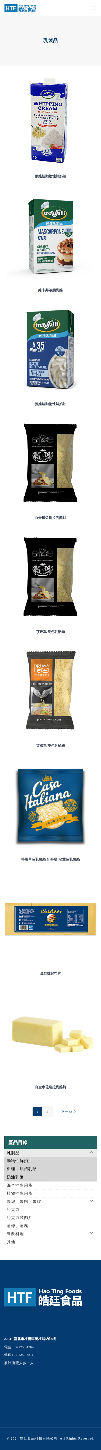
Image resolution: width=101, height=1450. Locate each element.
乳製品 (13, 1153)
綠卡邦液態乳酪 (50, 290)
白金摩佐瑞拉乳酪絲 (50, 518)
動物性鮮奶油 (20, 1161)
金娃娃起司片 (50, 973)
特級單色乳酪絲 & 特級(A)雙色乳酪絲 (50, 859)
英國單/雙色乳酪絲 (50, 746)
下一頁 (69, 1112)
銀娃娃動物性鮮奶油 (50, 176)
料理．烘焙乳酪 (22, 1169)
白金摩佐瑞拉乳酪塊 (50, 1087)
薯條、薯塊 (17, 1226)
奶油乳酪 (15, 1177)
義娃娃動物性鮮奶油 (50, 404)
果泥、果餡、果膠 (24, 1201)
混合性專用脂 (20, 1185)
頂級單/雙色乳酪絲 (50, 632)
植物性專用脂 (20, 1193)
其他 (11, 1242)
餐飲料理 (15, 1234)
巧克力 (13, 1209)
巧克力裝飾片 (20, 1217)
